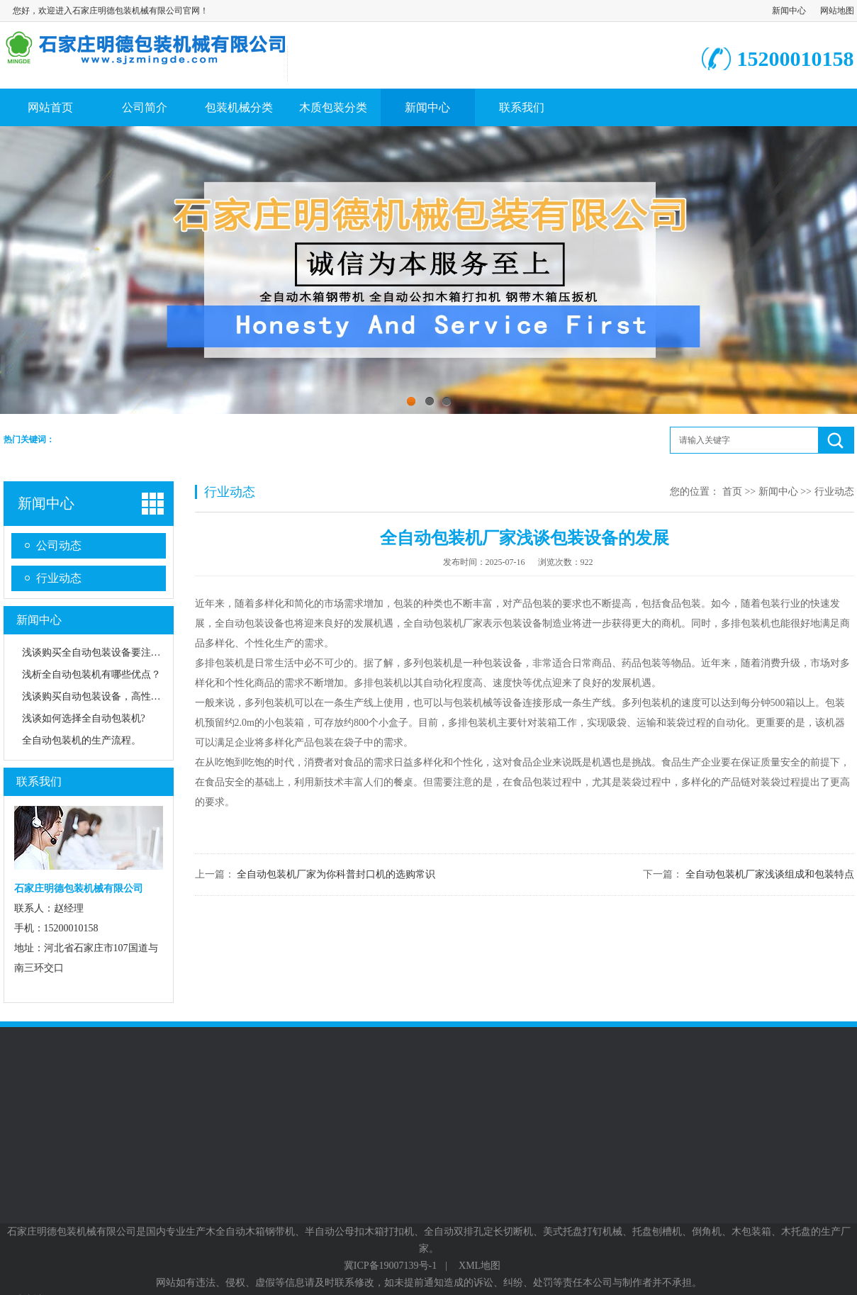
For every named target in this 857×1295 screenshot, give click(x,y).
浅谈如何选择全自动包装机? (83, 718)
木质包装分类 (333, 107)
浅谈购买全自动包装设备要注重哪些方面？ (116, 652)
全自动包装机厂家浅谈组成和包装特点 (769, 874)
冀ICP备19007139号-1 (390, 1265)
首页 (732, 491)
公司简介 (144, 107)
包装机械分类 (239, 107)
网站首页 (50, 107)
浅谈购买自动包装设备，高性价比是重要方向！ (126, 696)
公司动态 (59, 545)
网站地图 (837, 11)
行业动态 (59, 578)
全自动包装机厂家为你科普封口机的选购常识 (336, 874)
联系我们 (521, 107)
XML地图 (479, 1265)
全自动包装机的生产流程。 (81, 740)
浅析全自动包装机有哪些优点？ (91, 674)
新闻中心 (789, 11)
